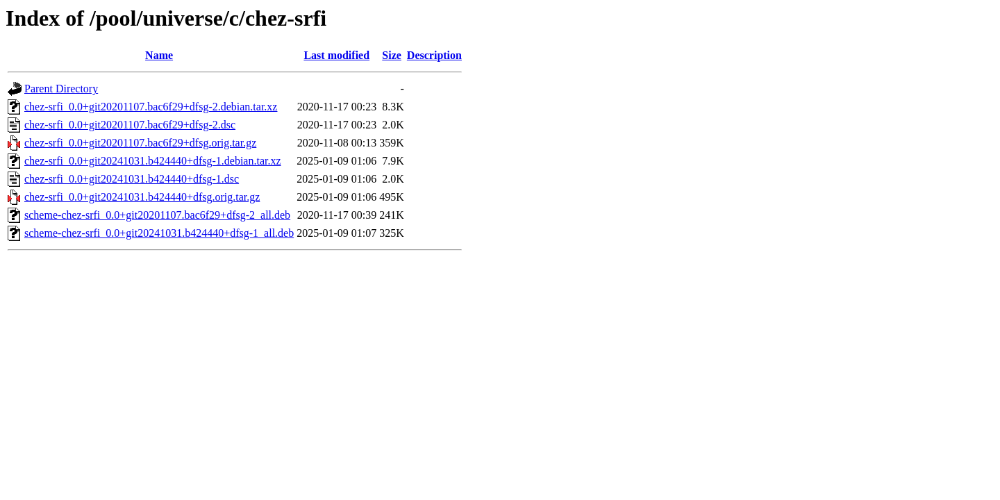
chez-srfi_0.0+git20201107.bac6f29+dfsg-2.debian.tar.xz (150, 106)
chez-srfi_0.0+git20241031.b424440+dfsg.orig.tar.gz (142, 197)
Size (391, 55)
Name (159, 55)
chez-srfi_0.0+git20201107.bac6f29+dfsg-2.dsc (129, 125)
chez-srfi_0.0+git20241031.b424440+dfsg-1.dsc (131, 179)
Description (434, 55)
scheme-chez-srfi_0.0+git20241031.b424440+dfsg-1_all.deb (159, 233)
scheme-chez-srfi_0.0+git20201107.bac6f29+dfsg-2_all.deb (157, 215)
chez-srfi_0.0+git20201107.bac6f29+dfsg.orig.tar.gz (140, 143)
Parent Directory (61, 88)
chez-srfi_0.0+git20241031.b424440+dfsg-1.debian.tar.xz (152, 161)
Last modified (336, 55)
